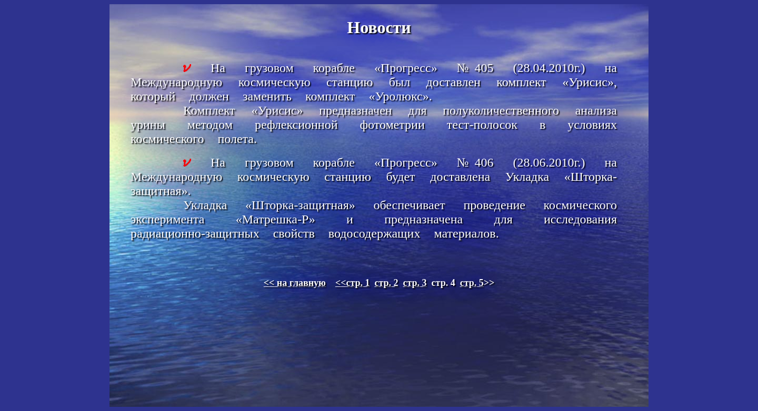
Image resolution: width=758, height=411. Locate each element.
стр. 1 (352, 283)
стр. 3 (415, 283)
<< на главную (295, 283)
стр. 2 (386, 283)
